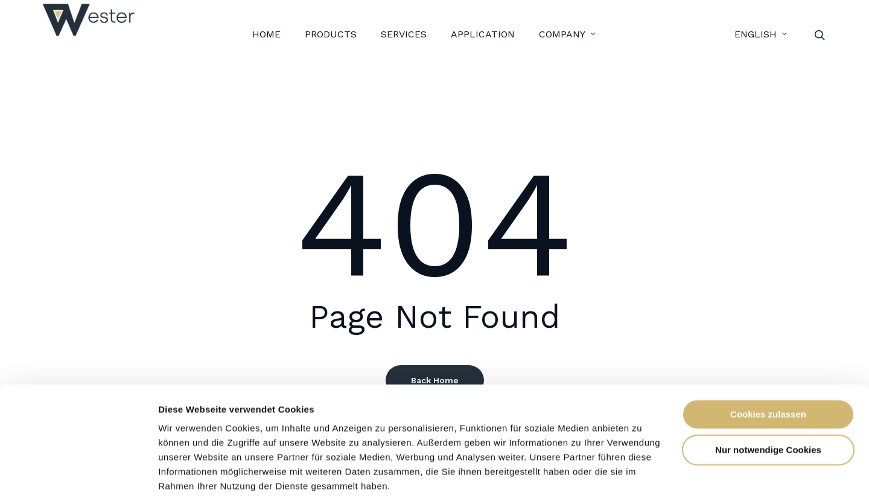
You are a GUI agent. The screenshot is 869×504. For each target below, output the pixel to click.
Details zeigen (188, 480)
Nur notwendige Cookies (768, 410)
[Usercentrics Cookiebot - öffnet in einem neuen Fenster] (78, 480)
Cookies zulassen (768, 375)
